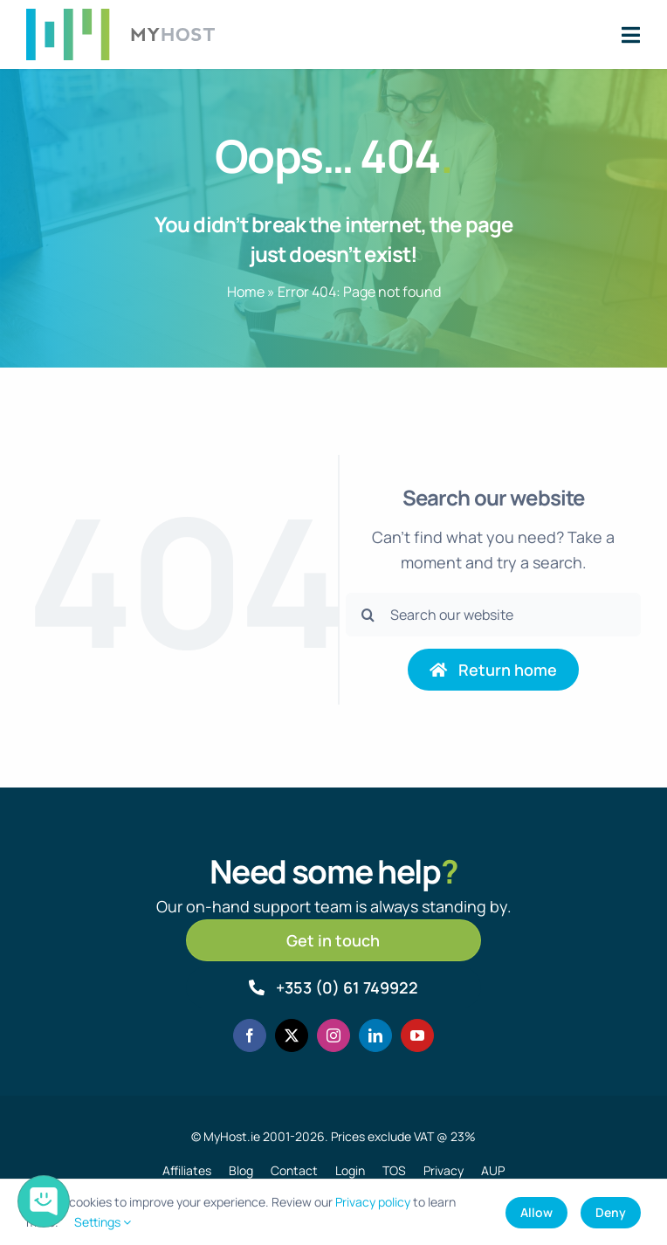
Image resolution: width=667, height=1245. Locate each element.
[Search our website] (493, 614)
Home (246, 291)
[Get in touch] (333, 940)
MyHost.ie (231, 1136)
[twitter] (291, 1035)
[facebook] (249, 1035)
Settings (102, 1222)
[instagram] (333, 1035)
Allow (536, 1212)
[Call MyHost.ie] (333, 987)
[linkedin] (375, 1035)
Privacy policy (372, 1201)
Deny (610, 1212)
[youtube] (417, 1035)
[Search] (367, 614)
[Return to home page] (493, 670)
